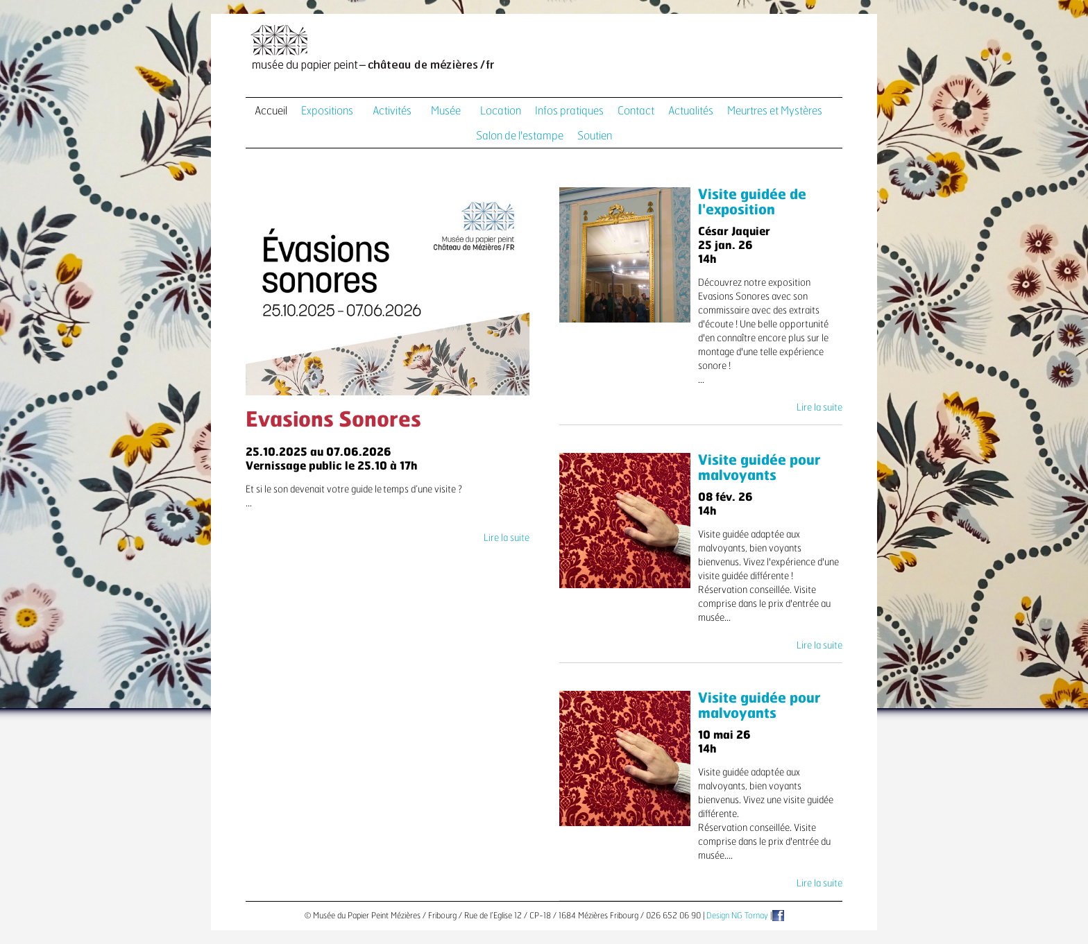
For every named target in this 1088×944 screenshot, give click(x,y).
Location (500, 111)
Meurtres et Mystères (774, 111)
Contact (636, 111)
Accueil (271, 111)
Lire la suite (506, 538)
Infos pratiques (569, 111)
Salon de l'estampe (519, 135)
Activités (392, 111)
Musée (446, 111)
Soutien (594, 135)
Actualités (690, 111)
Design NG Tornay (737, 915)
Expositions (327, 111)
